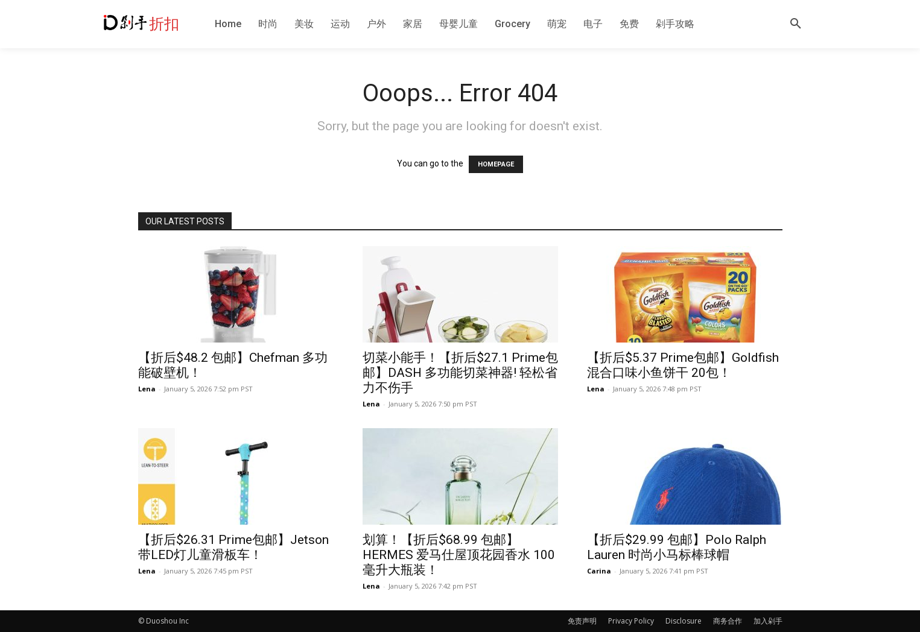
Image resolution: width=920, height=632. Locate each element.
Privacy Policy (631, 621)
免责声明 (582, 621)
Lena (147, 388)
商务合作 (727, 621)
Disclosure (683, 621)
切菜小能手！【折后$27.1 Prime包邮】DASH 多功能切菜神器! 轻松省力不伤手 (460, 372)
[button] (796, 24)
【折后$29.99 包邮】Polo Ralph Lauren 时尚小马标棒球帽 (676, 547)
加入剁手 (767, 621)
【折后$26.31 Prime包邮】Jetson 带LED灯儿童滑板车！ (233, 547)
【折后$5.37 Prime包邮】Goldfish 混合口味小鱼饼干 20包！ (683, 365)
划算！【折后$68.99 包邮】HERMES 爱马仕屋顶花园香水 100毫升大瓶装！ (459, 554)
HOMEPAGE (496, 164)
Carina (599, 570)
